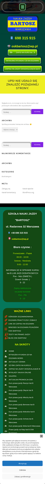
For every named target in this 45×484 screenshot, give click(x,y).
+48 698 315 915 (19, 233)
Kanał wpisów (28, 188)
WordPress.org (28, 192)
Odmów (22, 470)
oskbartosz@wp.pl (25, 46)
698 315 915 (24, 38)
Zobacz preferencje (22, 476)
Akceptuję (22, 463)
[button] (41, 436)
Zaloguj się (6, 188)
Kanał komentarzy (9, 192)
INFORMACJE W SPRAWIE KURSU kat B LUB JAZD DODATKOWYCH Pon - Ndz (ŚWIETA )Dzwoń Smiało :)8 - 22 (22, 276)
